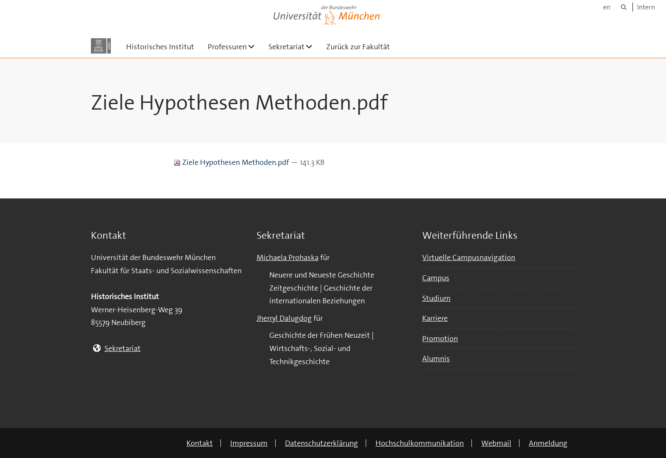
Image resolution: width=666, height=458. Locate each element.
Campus (435, 278)
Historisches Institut (160, 47)
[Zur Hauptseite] (101, 46)
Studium (436, 298)
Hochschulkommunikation (419, 443)
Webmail (496, 443)
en (606, 7)
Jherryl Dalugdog (284, 318)
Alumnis (436, 358)
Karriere (435, 318)
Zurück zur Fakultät (358, 47)
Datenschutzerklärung (321, 443)
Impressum (249, 443)
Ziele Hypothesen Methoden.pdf (232, 162)
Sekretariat (293, 46)
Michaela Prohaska (288, 257)
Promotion (440, 339)
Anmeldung (548, 443)
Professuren (235, 46)
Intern (646, 7)
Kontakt (199, 443)
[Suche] (624, 7)
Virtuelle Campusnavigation (468, 257)
